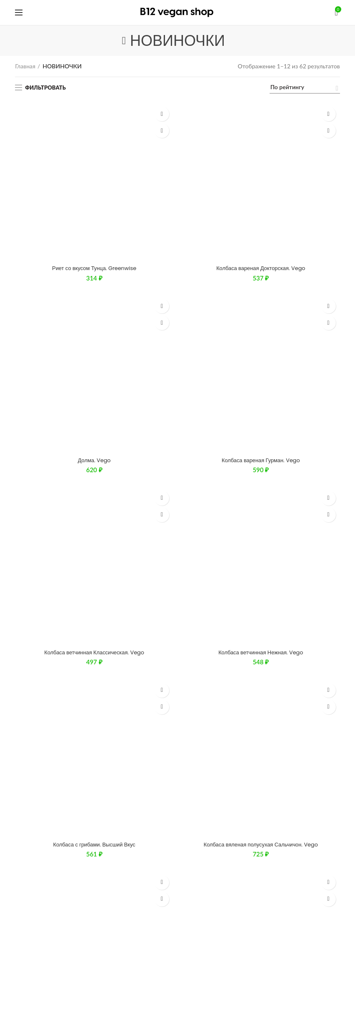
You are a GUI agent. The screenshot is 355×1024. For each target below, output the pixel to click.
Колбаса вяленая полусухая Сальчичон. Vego (260, 248)
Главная (25, 66)
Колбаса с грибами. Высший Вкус (94, 248)
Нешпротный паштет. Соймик (260, 334)
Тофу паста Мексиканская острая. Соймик (94, 334)
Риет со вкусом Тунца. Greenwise (94, 119)
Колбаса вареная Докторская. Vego (260, 119)
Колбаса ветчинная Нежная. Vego (261, 205)
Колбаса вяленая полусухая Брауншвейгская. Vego (94, 291)
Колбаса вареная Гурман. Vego (260, 162)
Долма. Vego (94, 162)
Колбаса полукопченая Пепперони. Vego (260, 291)
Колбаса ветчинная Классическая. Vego (94, 205)
